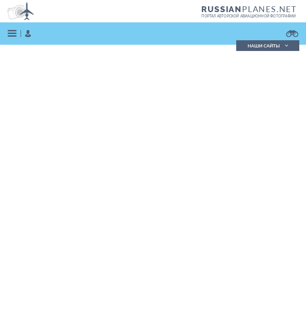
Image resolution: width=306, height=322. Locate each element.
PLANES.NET (249, 9)
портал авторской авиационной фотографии (248, 16)
